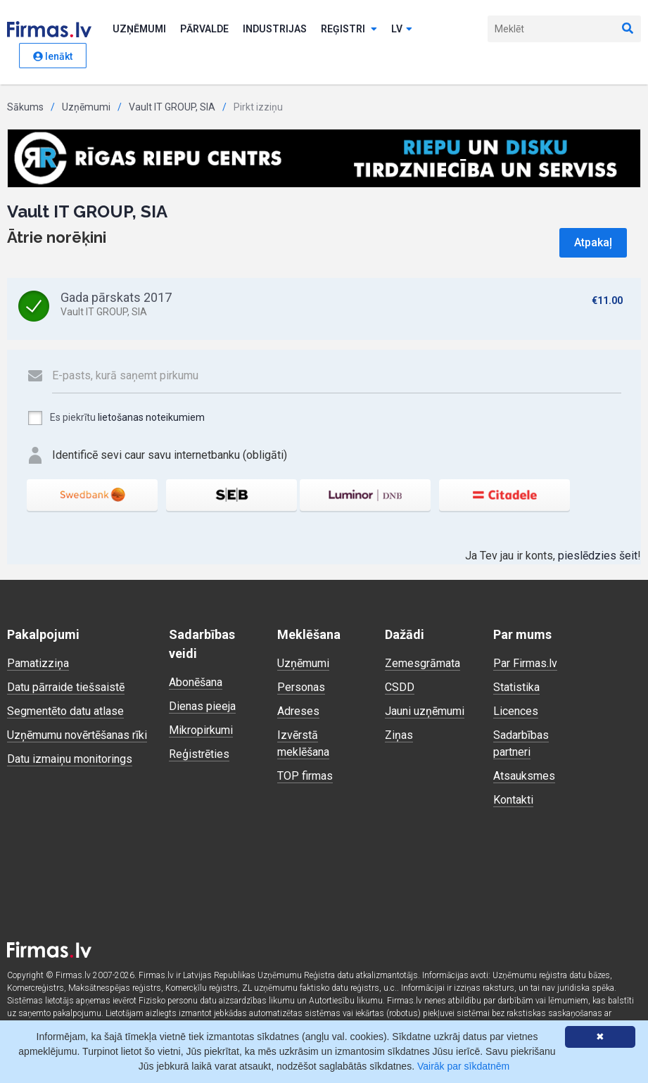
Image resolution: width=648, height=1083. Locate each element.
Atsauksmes (524, 776)
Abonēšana (195, 682)
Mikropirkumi (201, 730)
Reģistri (349, 28)
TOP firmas (305, 776)
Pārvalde (204, 28)
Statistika (516, 687)
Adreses (298, 711)
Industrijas (275, 28)
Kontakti (513, 799)
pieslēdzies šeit (597, 555)
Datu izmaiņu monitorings (69, 759)
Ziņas (399, 735)
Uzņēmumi (139, 28)
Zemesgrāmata (422, 663)
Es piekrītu (116, 418)
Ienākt (52, 56)
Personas (301, 687)
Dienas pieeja (202, 706)
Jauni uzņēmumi (424, 711)
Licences (515, 711)
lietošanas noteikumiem (151, 417)
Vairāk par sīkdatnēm (463, 1066)
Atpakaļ (593, 242)
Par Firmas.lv (525, 663)
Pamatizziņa (38, 663)
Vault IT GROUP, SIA (172, 107)
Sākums (25, 107)
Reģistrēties (199, 754)
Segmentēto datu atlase (65, 711)
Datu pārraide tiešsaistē (66, 687)
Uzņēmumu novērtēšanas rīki (77, 735)
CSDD (399, 687)
